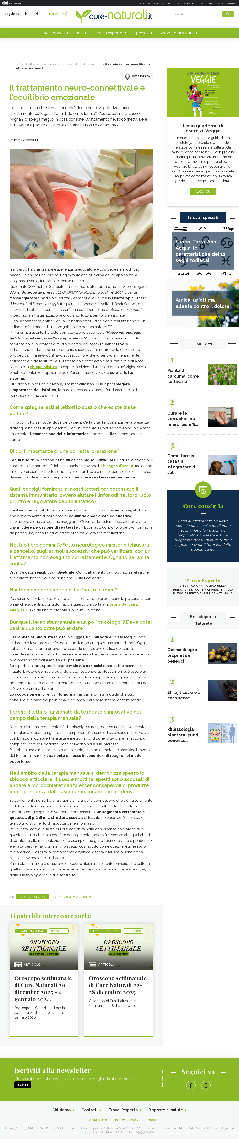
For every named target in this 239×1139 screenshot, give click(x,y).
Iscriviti (58, 14)
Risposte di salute (177, 33)
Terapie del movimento (72, 896)
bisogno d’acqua (118, 466)
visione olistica (43, 367)
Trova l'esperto (108, 33)
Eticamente (186, 3)
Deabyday (144, 3)
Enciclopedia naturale (62, 33)
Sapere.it (232, 3)
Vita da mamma (164, 3)
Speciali (141, 33)
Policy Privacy (127, 1120)
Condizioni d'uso (93, 1120)
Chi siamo (60, 1110)
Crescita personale (210, 3)
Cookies (153, 1120)
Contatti (89, 1110)
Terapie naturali (32, 896)
